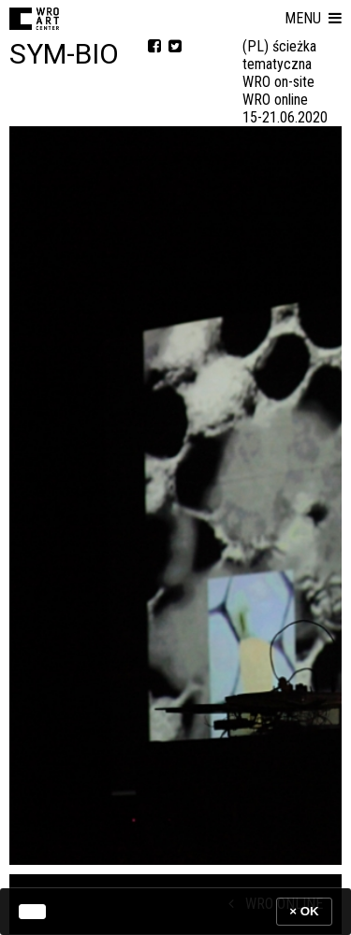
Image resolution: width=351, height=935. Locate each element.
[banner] (175, 911)
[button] (313, 18)
